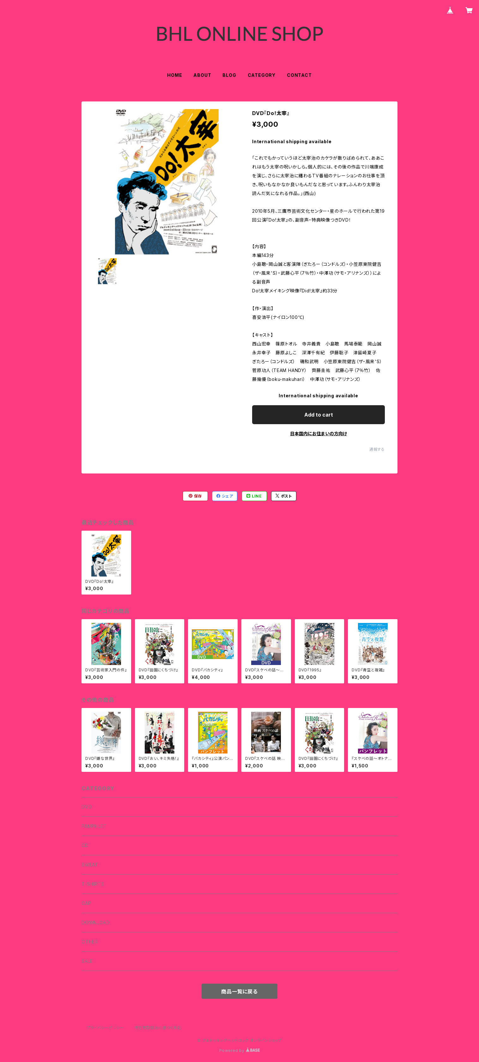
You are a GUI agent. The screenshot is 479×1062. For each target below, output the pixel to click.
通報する (377, 449)
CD (85, 845)
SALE (87, 961)
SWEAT (90, 864)
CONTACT (299, 75)
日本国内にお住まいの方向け (318, 433)
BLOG (229, 75)
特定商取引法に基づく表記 (157, 1027)
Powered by (239, 1050)
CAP (86, 903)
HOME (174, 75)
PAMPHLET (94, 826)
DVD (87, 806)
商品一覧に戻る (239, 991)
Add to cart (318, 415)
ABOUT (202, 75)
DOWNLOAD (95, 922)
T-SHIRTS (93, 884)
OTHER (90, 941)
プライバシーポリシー (105, 1027)
